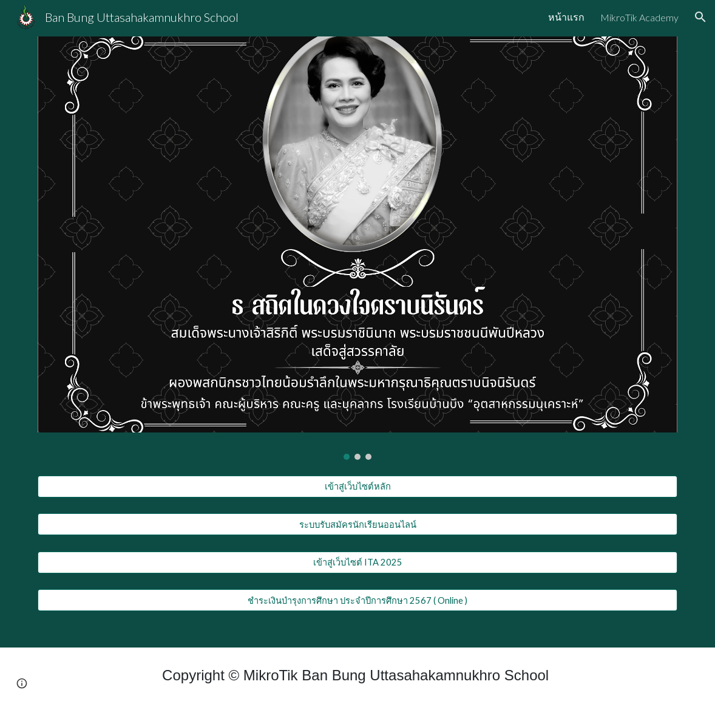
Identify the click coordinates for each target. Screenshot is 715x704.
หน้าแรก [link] (566, 16)
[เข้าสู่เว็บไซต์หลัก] (357, 486)
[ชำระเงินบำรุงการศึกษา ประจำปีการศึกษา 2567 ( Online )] (357, 600)
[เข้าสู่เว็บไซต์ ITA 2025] (357, 562)
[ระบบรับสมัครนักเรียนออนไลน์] (357, 524)
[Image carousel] (358, 248)
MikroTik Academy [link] (639, 17)
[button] (700, 17)
